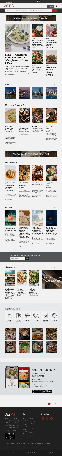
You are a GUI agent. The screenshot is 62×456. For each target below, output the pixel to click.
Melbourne (12, 443)
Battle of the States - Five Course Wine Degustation (9, 129)
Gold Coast (47, 443)
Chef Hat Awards (8, 2)
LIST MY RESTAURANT (52, 1)
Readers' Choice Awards (32, 428)
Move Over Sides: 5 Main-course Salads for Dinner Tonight (37, 70)
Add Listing (24, 423)
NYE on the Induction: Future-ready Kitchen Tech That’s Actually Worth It (51, 230)
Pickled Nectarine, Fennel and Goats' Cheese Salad (21, 292)
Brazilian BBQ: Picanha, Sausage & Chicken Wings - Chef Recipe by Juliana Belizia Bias (10, 293)
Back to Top (52, 404)
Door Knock (22, 185)
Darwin (31, 443)
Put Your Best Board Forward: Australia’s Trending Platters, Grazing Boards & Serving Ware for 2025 (24, 231)
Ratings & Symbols (25, 428)
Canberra (36, 443)
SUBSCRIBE (43, 1)
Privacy (48, 453)
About (24, 418)
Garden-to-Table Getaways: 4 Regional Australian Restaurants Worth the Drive (51, 72)
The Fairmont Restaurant (9, 186)
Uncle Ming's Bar (37, 184)
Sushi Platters (36, 127)
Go (27, 258)
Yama (47, 185)
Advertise (25, 420)
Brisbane (18, 443)
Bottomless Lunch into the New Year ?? (23, 128)
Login (50, 6)
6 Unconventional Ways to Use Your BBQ (10, 229)
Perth (27, 443)
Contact (25, 431)
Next (55, 93)
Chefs (31, 434)
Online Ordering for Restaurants (33, 419)
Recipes (32, 432)
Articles (32, 437)
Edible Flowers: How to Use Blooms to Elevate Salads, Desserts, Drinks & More (16, 59)
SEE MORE (54, 84)
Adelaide (23, 443)
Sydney (7, 443)
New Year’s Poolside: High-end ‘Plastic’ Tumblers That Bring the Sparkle (37, 230)
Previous (7, 93)
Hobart (41, 443)
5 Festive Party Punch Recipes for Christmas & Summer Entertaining (51, 44)
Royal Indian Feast (50, 127)
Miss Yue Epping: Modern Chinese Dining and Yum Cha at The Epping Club (37, 44)
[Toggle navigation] (56, 6)
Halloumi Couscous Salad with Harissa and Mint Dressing (33, 292)
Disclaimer (53, 453)
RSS (24, 434)
